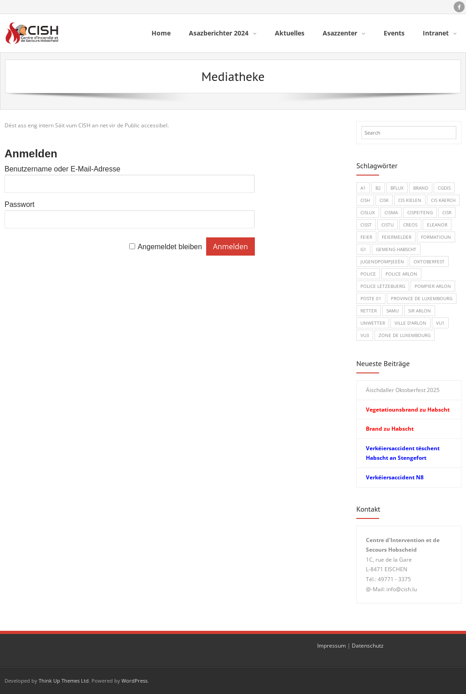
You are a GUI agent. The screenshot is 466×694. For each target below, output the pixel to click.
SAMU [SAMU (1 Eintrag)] (392, 310)
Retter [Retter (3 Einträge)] (368, 310)
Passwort (20, 204)
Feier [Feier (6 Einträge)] (366, 237)
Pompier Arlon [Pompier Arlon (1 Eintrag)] (433, 286)
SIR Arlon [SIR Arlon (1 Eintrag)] (419, 310)
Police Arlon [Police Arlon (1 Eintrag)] (401, 274)
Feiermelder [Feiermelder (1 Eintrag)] (396, 237)
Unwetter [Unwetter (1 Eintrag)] (372, 323)
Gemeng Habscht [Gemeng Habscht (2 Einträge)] (396, 249)
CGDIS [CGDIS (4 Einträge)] (444, 188)
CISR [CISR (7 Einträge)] (446, 212)
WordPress (134, 680)
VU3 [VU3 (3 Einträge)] (364, 335)
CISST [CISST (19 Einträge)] (366, 224)
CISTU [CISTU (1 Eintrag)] (387, 224)
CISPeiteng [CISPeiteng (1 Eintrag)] (420, 212)
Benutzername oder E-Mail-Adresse (62, 169)
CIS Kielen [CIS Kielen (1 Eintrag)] (409, 200)
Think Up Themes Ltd (64, 680)
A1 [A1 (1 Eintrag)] (363, 188)
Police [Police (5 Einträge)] (368, 274)
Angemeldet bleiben (169, 247)
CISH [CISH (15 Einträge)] (365, 200)
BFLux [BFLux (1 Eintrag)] (397, 188)
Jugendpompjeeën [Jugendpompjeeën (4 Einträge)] (382, 261)
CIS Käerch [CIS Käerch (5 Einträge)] (443, 200)
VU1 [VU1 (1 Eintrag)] (440, 323)
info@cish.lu (401, 589)
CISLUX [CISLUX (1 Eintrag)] (367, 212)
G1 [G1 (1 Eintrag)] (363, 249)
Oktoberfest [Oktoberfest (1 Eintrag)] (429, 261)
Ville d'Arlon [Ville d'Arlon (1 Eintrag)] (410, 323)
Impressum (331, 645)
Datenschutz (368, 645)
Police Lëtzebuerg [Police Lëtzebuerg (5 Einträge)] (382, 286)
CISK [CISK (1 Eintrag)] (384, 200)
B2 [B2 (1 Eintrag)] (378, 188)
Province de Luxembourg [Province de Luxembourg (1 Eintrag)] (421, 298)
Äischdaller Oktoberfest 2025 (403, 390)
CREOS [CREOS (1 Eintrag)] (410, 224)
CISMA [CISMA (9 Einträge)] (391, 212)
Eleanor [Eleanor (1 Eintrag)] (437, 224)
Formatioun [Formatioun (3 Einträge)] (436, 237)
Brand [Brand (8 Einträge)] (420, 188)
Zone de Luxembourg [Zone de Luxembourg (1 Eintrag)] (405, 335)
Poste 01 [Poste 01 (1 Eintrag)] (370, 298)
